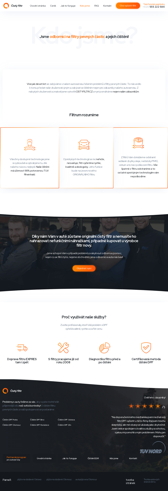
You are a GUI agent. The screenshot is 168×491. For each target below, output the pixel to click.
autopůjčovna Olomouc (86, 479)
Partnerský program (16, 458)
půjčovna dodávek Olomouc (59, 479)
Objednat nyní (84, 268)
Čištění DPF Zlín (64, 425)
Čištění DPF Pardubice (39, 425)
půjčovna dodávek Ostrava (29, 479)
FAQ (96, 6)
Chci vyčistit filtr (128, 5)
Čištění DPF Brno (37, 419)
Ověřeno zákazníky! (154, 397)
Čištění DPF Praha (10, 419)
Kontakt (107, 6)
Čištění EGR (93, 458)
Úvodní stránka (38, 6)
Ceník (53, 6)
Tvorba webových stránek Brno (152, 480)
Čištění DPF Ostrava (66, 419)
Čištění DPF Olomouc (12, 425)
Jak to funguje (68, 6)
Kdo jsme (85, 6)
